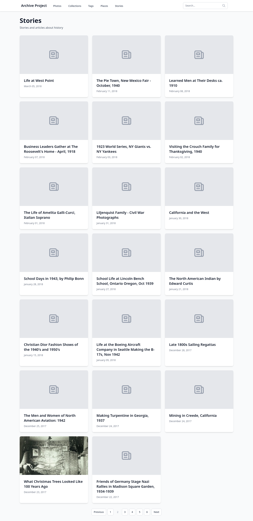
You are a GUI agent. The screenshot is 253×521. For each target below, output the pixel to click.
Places (104, 6)
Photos (57, 6)
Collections (74, 6)
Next (156, 512)
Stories (119, 6)
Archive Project (34, 5)
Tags (90, 6)
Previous (99, 512)
